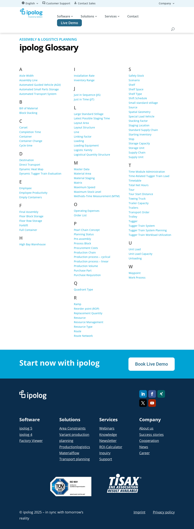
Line (76, 132)
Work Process (137, 277)
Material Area (82, 173)
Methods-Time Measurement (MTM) (97, 196)
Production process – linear (91, 261)
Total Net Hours (139, 185)
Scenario (134, 80)
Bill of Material (28, 108)
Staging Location (139, 125)
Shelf (132, 85)
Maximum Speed (84, 187)
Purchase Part (83, 270)
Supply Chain (137, 152)
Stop (131, 139)
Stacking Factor (138, 121)
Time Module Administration (147, 171)
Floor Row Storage (30, 221)
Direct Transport (29, 164)
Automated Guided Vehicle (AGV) (40, 85)
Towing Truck (137, 198)
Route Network (83, 336)
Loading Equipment (86, 145)
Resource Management (88, 322)
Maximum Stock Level (87, 192)
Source (133, 107)
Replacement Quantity (88, 313)
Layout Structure (84, 127)
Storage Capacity (139, 143)
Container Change (30, 141)
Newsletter (108, 440)
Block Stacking (28, 113)
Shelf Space (136, 89)
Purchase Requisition (87, 275)
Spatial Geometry (139, 112)
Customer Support (58, 3)
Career (144, 453)
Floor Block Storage (31, 216)
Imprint (139, 512)
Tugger (133, 221)
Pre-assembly (82, 239)
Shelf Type (135, 94)
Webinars (106, 428)
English (30, 3)
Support (105, 459)
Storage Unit (136, 148)
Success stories (151, 434)
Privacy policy (164, 512)
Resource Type (83, 326)
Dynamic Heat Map (31, 169)
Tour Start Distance (141, 194)
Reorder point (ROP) (86, 308)
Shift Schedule (138, 98)
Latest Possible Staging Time (92, 118)
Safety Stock (136, 75)
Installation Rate (84, 75)
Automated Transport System (37, 94)
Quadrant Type (83, 289)
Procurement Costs (86, 248)
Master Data (81, 169)
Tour (132, 189)
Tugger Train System (142, 226)
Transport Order (139, 212)
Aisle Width (26, 75)
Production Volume (86, 266)
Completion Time (30, 132)
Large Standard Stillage (88, 114)
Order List (80, 215)
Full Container (28, 230)
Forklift (23, 225)
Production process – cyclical (92, 257)
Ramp (77, 304)
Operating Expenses (86, 211)
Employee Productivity (33, 192)
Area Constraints (72, 428)
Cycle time (25, 145)
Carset (23, 127)
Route (77, 331)
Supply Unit (136, 157)
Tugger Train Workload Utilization (150, 235)
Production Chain (85, 252)
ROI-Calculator (110, 447)
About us (146, 428)
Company (165, 3)
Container (25, 136)
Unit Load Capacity (140, 254)
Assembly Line (28, 80)
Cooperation (149, 440)
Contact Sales (86, 3)
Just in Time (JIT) (84, 99)
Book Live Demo (151, 364)
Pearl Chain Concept (87, 230)
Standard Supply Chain (143, 130)
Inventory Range (84, 80)
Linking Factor (83, 136)
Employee (25, 188)
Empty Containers (30, 197)
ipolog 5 (25, 428)
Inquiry (104, 453)
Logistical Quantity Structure (92, 154)
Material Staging (84, 178)
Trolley (133, 216)
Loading (79, 141)
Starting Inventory (140, 134)
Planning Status (84, 234)
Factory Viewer (31, 440)
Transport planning (74, 459)
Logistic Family (83, 150)
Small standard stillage (143, 103)
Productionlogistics (74, 447)
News (143, 447)
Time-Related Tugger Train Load (149, 176)
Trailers (133, 207)
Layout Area (81, 123)
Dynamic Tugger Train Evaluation (40, 173)
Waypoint (135, 273)
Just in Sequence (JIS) (87, 95)
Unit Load (135, 249)
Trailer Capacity (139, 203)
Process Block (82, 243)
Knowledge (108, 434)
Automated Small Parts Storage (39, 89)
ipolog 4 (25, 434)
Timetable (135, 180)
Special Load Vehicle (141, 116)
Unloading (135, 258)
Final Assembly (28, 212)
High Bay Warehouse (32, 244)
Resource (80, 318)
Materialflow (69, 453)
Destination (26, 160)
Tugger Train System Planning (148, 230)
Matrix (78, 182)
